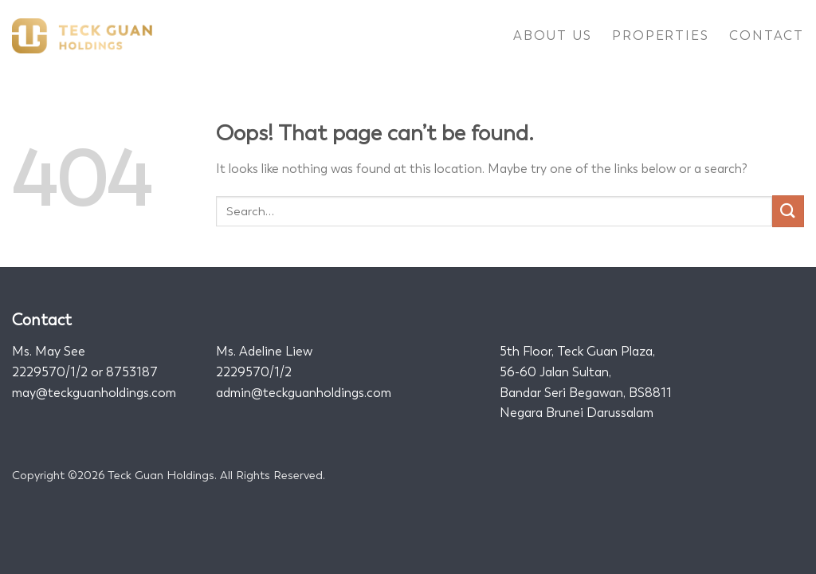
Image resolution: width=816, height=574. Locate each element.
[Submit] (788, 210)
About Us (552, 35)
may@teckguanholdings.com (94, 392)
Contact (766, 35)
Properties (660, 35)
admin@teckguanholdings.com (303, 392)
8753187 (132, 371)
